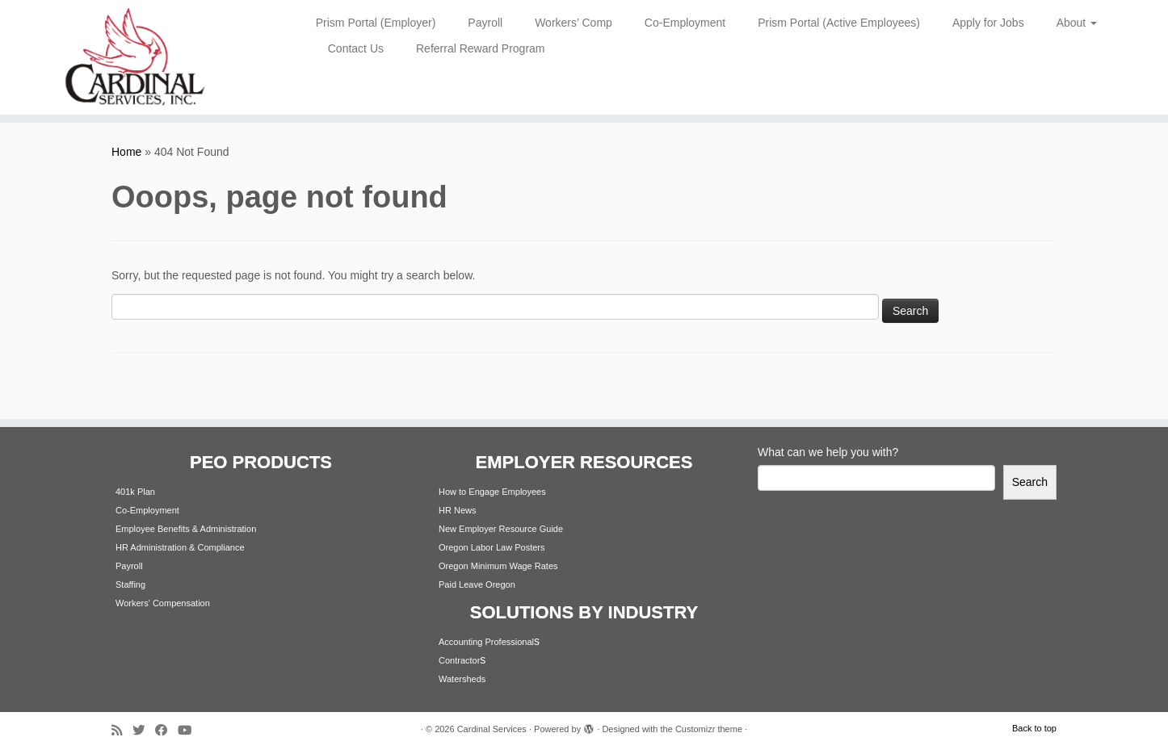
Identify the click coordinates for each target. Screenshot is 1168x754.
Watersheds (462, 679)
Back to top (1034, 728)
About (1077, 22)
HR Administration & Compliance (180, 547)
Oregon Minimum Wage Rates (498, 566)
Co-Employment (685, 22)
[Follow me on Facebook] (166, 730)
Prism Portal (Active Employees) (839, 22)
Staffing (130, 584)
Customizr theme (708, 729)
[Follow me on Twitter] (143, 730)
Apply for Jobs (988, 22)
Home (126, 151)
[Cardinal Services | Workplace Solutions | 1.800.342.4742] (135, 57)
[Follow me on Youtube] (190, 730)
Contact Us (356, 48)
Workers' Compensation (163, 603)
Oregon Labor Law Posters (491, 547)
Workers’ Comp (573, 22)
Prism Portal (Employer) (376, 22)
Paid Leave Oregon (477, 584)
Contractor (459, 660)
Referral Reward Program (480, 48)
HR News (457, 510)
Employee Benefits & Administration (186, 529)
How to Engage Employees (492, 491)
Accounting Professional (486, 642)
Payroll (485, 22)
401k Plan (135, 491)
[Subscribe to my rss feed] (121, 730)
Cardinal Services (492, 729)
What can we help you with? (828, 452)
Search (1030, 481)
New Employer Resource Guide (501, 529)
